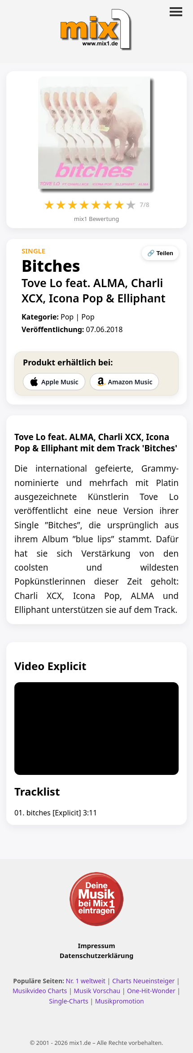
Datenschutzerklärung (96, 955)
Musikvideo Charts (40, 990)
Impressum (96, 945)
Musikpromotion (119, 1001)
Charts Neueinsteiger (143, 980)
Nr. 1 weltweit (85, 980)
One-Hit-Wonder (151, 990)
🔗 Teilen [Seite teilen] (160, 253)
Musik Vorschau (97, 990)
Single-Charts (68, 1001)
